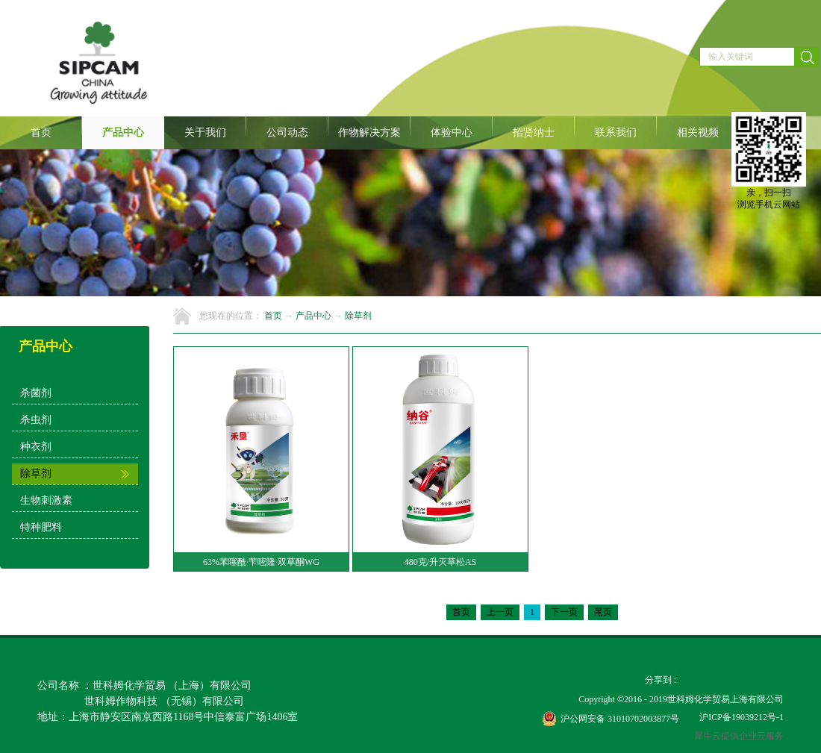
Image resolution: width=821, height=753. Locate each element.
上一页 (500, 612)
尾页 (603, 612)
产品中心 (313, 315)
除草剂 (358, 315)
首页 (41, 132)
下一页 (564, 612)
